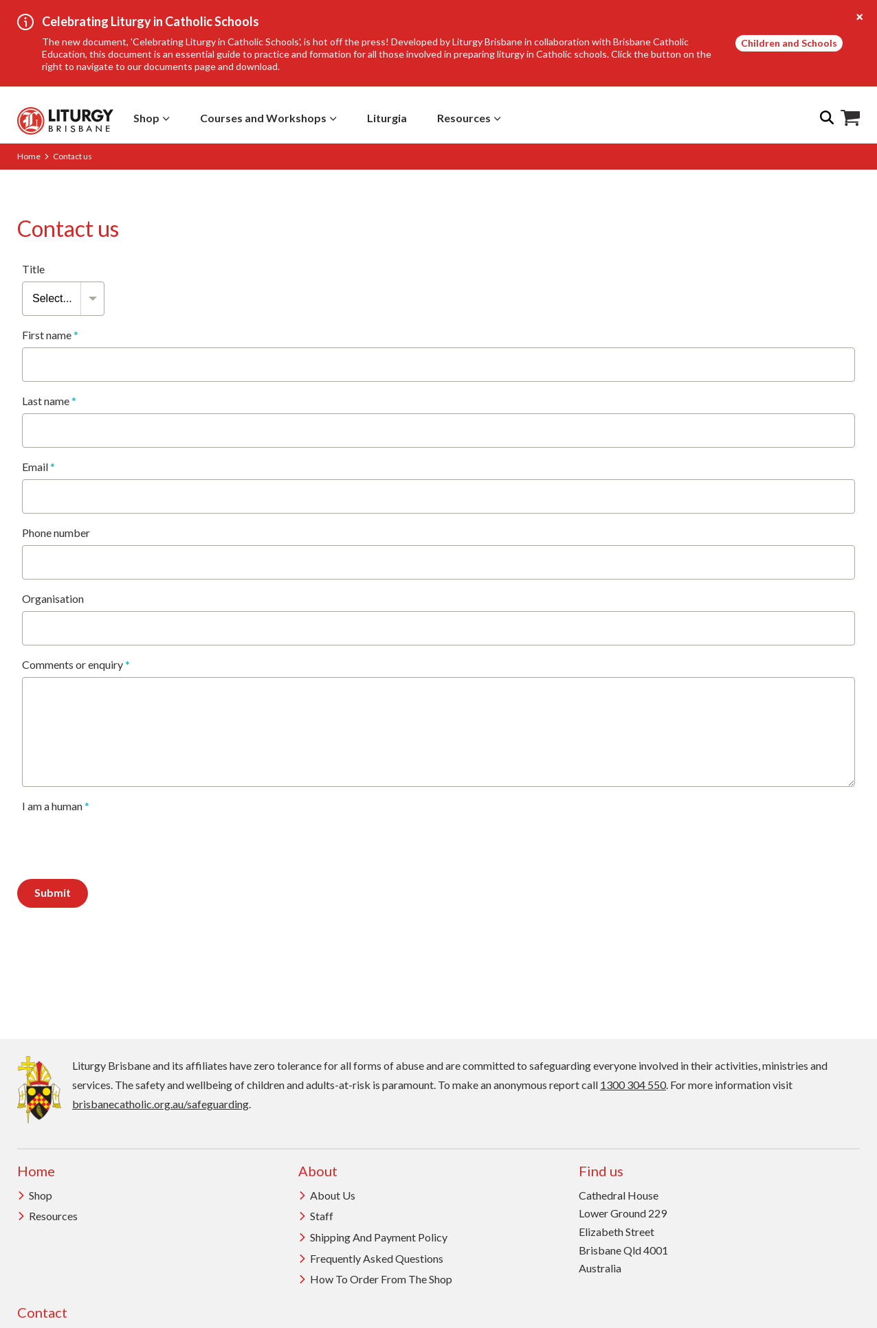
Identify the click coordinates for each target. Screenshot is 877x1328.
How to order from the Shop (375, 1278)
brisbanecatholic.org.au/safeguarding (160, 1103)
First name (50, 335)
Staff (315, 1215)
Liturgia (387, 117)
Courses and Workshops (268, 117)
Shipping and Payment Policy (372, 1237)
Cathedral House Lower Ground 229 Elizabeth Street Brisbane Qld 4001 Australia (623, 1232)
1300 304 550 (633, 1084)
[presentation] (126, 845)
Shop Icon (850, 118)
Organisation (53, 598)
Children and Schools (789, 43)
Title (33, 269)
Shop (151, 117)
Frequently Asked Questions (370, 1258)
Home (29, 156)
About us (326, 1195)
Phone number (56, 532)
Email (38, 466)
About (317, 1171)
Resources (469, 117)
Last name (49, 401)
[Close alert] (859, 17)
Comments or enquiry (76, 664)
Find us (601, 1171)
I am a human (55, 806)
